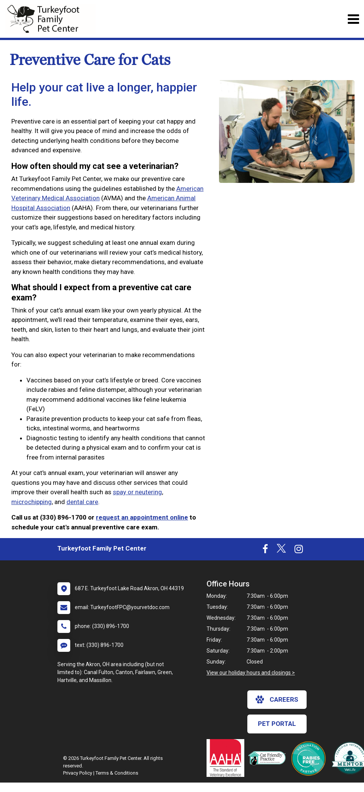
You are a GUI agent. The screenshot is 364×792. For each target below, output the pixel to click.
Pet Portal (277, 723)
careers (277, 699)
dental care (82, 502)
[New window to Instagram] (299, 551)
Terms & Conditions (117, 773)
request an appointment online (142, 517)
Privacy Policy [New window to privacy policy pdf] (77, 773)
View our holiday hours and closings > (251, 673)
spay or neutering (137, 492)
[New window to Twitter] (281, 551)
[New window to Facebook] (265, 551)
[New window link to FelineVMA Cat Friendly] (269, 758)
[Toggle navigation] (353, 19)
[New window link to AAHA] (227, 758)
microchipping (31, 502)
